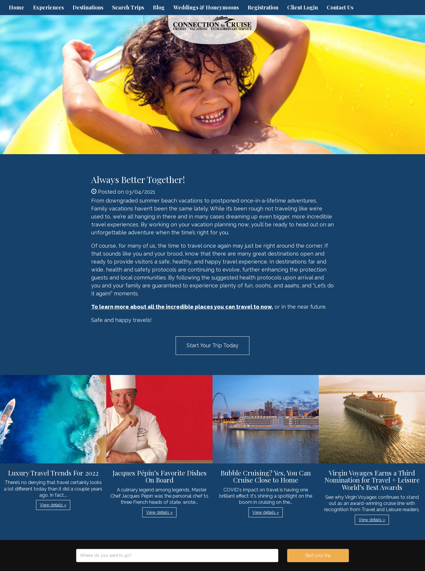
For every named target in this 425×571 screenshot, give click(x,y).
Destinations (88, 7)
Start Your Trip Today (212, 345)
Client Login (302, 7)
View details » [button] (53, 505)
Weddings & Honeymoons (206, 7)
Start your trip (318, 555)
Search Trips (128, 7)
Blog (159, 7)
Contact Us (340, 7)
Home (16, 7)
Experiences (48, 7)
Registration (263, 7)
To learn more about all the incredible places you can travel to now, (182, 307)
